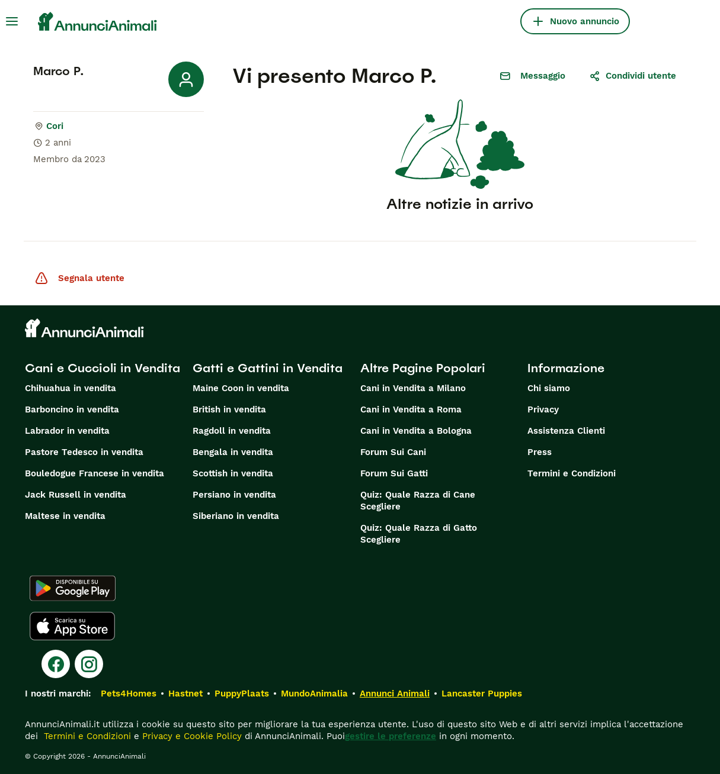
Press (539, 452)
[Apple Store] (72, 626)
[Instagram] (89, 664)
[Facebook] (55, 664)
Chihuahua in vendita (70, 388)
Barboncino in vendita (72, 409)
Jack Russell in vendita (75, 494)
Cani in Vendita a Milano (413, 388)
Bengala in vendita (233, 452)
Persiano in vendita (234, 494)
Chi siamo (548, 388)
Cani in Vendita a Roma (411, 409)
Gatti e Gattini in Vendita (268, 368)
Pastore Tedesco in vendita (84, 452)
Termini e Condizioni (571, 473)
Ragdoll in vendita (232, 430)
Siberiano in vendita (236, 516)
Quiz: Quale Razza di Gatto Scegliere (418, 534)
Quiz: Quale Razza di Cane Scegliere (417, 500)
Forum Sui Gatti (394, 473)
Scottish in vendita (233, 473)
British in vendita (229, 409)
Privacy (543, 409)
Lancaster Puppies (481, 693)
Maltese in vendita (65, 516)
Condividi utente (632, 76)
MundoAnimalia (314, 693)
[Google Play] (73, 588)
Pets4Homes (128, 693)
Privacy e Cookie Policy (190, 736)
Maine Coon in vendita (241, 388)
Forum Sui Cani (393, 452)
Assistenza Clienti (566, 430)
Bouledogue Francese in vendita (94, 473)
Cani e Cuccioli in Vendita (102, 368)
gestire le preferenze (390, 736)
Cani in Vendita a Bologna (416, 430)
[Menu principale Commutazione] (12, 21)
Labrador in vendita (67, 430)
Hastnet (185, 693)
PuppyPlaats (242, 693)
